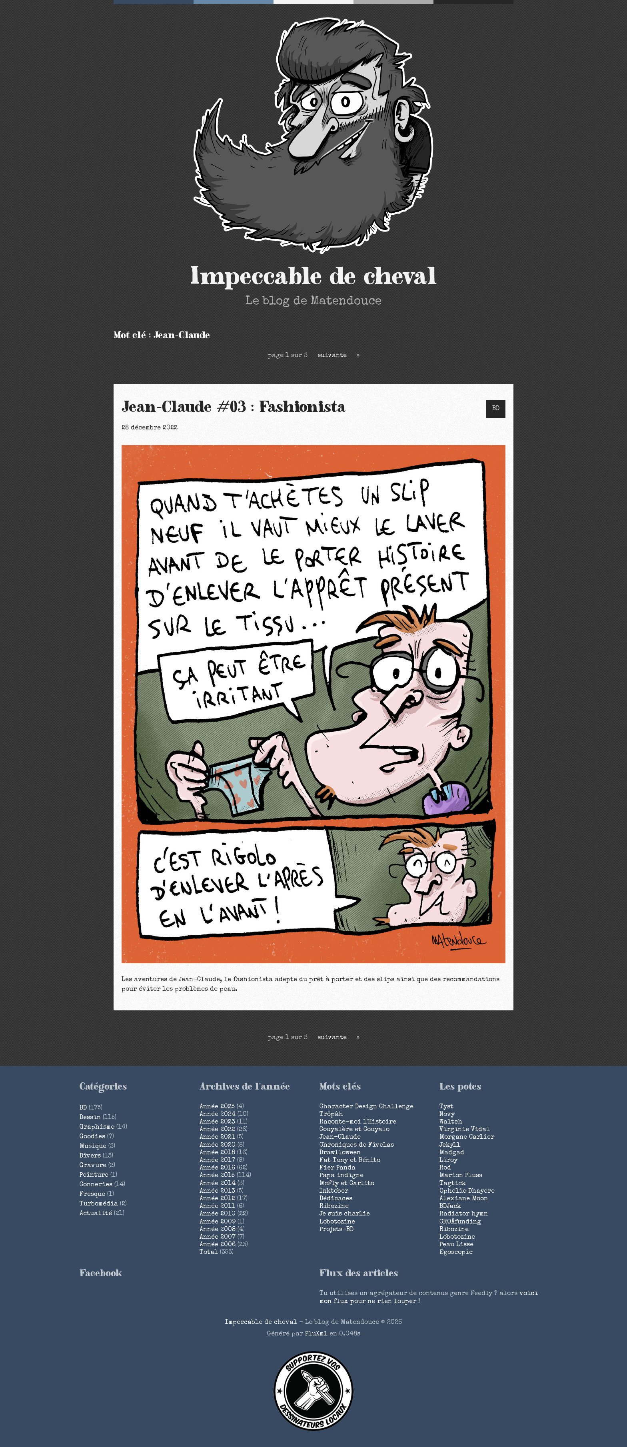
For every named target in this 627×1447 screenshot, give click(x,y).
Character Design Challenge (366, 1107)
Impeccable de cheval (313, 276)
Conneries (96, 1185)
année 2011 (217, 1207)
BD (495, 409)
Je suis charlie (344, 1214)
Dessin (90, 1118)
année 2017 (217, 1161)
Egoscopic (456, 1252)
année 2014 (218, 1184)
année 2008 (218, 1230)
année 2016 (217, 1168)
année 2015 (217, 1176)
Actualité (96, 1214)
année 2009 (218, 1222)
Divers (90, 1156)
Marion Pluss (460, 1176)
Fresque (92, 1195)
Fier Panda (337, 1168)
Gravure (93, 1166)
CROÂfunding (460, 1222)
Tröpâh (331, 1115)
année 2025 (217, 1107)
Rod (445, 1168)
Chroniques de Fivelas (356, 1145)
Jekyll (449, 1145)
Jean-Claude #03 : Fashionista (233, 407)
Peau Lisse (456, 1245)
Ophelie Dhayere (467, 1191)
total (210, 1252)
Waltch (450, 1122)
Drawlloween (340, 1153)
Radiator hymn (463, 1214)
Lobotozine (337, 1222)
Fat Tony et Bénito (349, 1161)
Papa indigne (341, 1176)
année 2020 (218, 1145)
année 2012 (217, 1199)
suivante (332, 356)
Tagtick (452, 1184)
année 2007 (218, 1237)
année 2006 (218, 1245)
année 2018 (217, 1153)
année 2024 (218, 1115)
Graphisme (97, 1127)
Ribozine (334, 1207)
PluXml (316, 1334)
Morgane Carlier (466, 1137)
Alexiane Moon (463, 1199)
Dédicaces (335, 1199)
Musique (93, 1147)
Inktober (333, 1191)
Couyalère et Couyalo (354, 1130)
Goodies (92, 1137)
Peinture (94, 1175)
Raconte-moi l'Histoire (357, 1122)
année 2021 (217, 1137)
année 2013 (217, 1191)
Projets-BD (336, 1230)
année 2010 (218, 1214)
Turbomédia (99, 1204)
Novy (447, 1115)
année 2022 (217, 1130)
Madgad (451, 1153)
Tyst (446, 1107)
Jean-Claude (340, 1137)
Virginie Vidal (464, 1130)
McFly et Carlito (346, 1184)
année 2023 (217, 1122)
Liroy (448, 1161)
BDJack (450, 1207)
